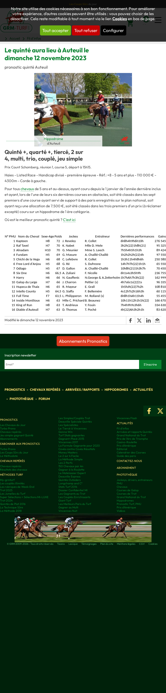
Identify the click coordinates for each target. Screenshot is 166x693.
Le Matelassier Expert (72, 473)
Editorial (122, 449)
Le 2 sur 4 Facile (68, 456)
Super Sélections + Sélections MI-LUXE (24, 497)
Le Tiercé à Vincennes (72, 428)
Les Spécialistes (68, 425)
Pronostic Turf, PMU (129, 504)
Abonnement (126, 467)
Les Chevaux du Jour (13, 425)
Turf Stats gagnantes (71, 435)
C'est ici (69, 219)
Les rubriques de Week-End (17, 486)
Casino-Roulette (127, 442)
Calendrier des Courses (131, 452)
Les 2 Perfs (65, 462)
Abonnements (8, 438)
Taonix (61, 543)
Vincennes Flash (127, 418)
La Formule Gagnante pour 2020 (79, 445)
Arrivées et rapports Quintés (134, 432)
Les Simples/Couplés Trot (74, 418)
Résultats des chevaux (13, 469)
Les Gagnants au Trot (71, 493)
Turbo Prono (8, 428)
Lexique (73, 543)
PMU (119, 483)
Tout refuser (85, 30)
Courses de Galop (128, 490)
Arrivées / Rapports (82, 390)
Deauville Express (69, 476)
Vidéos (121, 510)
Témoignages (89, 543)
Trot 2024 (6, 500)
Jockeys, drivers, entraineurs (134, 480)
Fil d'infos (123, 428)
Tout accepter (55, 30)
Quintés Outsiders (69, 480)
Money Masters (67, 452)
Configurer (113, 30)
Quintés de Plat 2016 (13, 504)
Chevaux (122, 486)
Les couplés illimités (12, 483)
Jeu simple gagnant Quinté (16, 435)
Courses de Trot (126, 493)
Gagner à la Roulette (71, 469)
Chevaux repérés (45, 390)
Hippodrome (53, 139)
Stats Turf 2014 (67, 486)
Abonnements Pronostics (83, 341)
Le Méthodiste (9, 456)
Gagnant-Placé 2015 (71, 438)
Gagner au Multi (68, 507)
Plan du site (106, 543)
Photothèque (22, 399)
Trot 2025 (6, 490)
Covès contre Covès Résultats (76, 449)
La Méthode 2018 (11, 510)
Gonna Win (65, 432)
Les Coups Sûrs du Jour (14, 452)
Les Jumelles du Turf (12, 493)
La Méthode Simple (70, 459)
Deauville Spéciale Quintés (75, 421)
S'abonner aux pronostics (20, 443)
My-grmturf (7, 480)
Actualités (143, 390)
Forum (44, 399)
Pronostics (15, 390)
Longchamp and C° (70, 483)
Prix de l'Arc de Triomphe (132, 438)
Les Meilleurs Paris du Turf (74, 504)
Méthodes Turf (11, 474)
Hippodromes (116, 390)
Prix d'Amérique (126, 445)
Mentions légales (126, 543)
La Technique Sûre (11, 507)
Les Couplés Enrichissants (74, 497)
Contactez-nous (129, 461)
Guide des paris (126, 456)
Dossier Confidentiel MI (72, 490)
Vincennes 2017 (68, 442)
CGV (142, 543)
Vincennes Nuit (67, 510)
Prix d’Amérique (126, 507)
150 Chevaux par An (70, 466)
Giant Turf (64, 500)
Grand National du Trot (131, 435)
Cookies (119, 18)
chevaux (27, 188)
